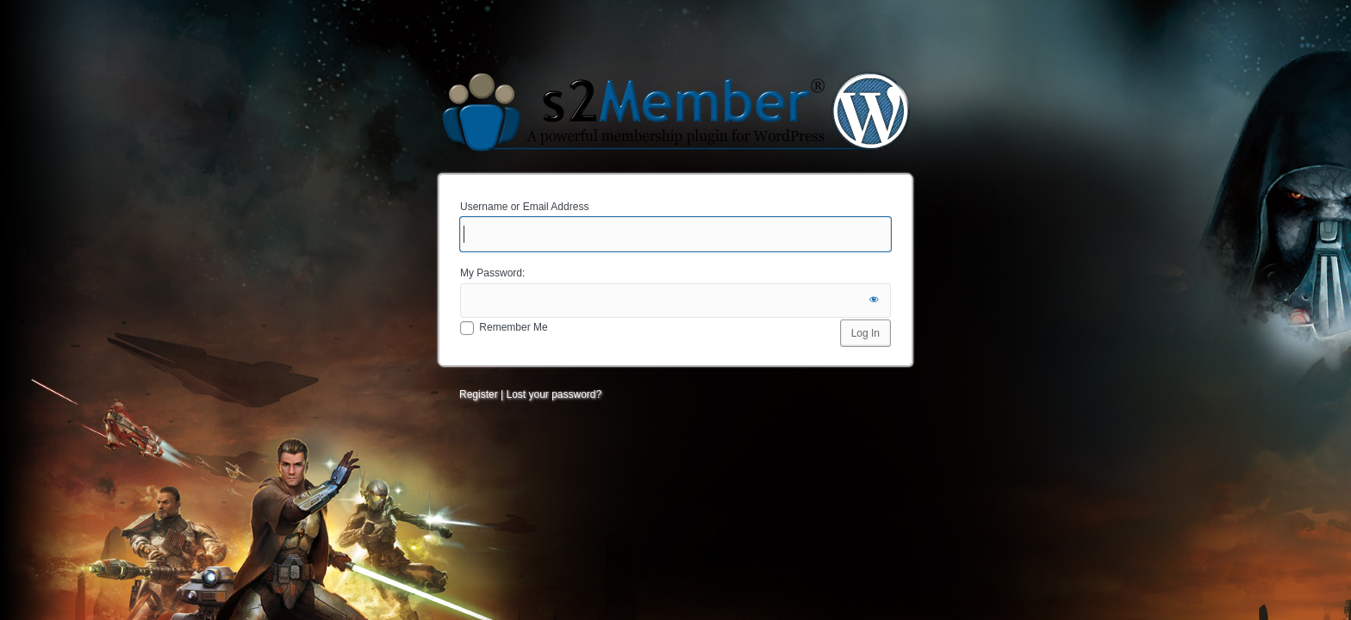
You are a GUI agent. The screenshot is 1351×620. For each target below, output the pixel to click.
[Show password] (873, 300)
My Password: (492, 273)
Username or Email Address (524, 207)
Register (478, 394)
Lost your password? (553, 394)
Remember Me (513, 327)
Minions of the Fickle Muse (675, 110)
